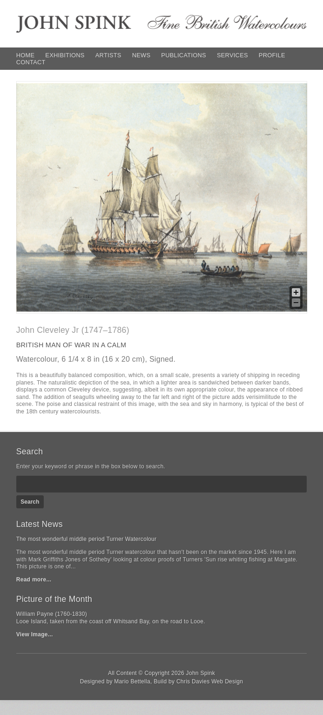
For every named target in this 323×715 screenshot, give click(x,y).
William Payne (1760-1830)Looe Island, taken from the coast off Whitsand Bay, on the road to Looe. (110, 618)
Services (232, 55)
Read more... (34, 579)
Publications (183, 55)
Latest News (39, 524)
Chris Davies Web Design (209, 681)
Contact (31, 62)
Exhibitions (64, 55)
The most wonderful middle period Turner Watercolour (86, 539)
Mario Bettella (132, 681)
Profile (272, 55)
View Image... (34, 634)
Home (25, 55)
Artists (108, 55)
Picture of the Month (54, 599)
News (141, 55)
